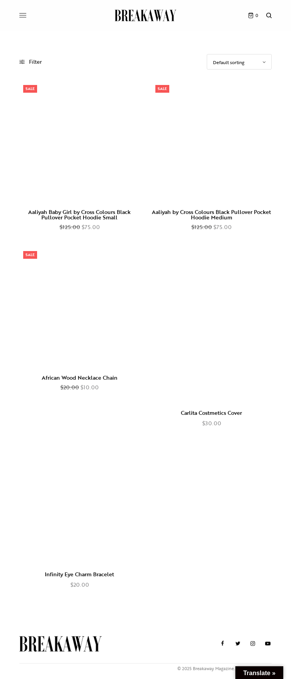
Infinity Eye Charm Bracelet (79, 574)
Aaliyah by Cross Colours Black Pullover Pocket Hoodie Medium (211, 214)
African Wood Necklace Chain (79, 377)
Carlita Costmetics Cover (211, 413)
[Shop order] (239, 62)
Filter (30, 62)
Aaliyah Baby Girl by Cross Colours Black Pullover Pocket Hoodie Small (79, 214)
